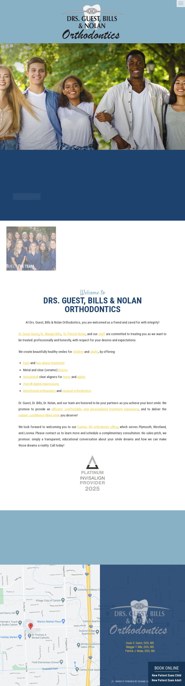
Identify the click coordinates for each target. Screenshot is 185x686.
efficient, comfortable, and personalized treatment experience (95, 409)
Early (26, 363)
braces (63, 370)
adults (94, 352)
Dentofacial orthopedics (39, 391)
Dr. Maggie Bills (51, 334)
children (78, 352)
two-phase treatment (50, 363)
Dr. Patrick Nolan (74, 334)
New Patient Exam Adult (166, 680)
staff (101, 334)
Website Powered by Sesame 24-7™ (131, 681)
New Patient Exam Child (166, 675)
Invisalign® (31, 377)
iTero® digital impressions (41, 384)
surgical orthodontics (76, 391)
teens (67, 377)
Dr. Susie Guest (29, 334)
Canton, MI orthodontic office (97, 427)
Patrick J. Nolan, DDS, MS (140, 651)
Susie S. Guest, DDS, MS (140, 643)
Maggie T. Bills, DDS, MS (140, 647)
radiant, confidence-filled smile (39, 415)
